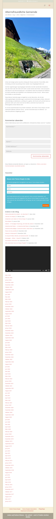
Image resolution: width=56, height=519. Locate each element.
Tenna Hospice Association (29, 509)
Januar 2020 (8, 434)
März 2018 (8, 482)
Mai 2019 (7, 453)
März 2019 (8, 458)
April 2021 (8, 398)
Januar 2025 (8, 304)
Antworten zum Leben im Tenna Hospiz (15, 219)
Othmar (9, 15)
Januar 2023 (8, 352)
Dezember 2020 (9, 407)
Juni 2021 (7, 393)
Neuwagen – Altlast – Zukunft (13, 238)
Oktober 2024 (8, 309)
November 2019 (9, 439)
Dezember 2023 (9, 330)
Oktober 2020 (8, 412)
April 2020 (8, 427)
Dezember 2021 (9, 383)
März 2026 (8, 275)
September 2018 (9, 470)
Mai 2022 (7, 371)
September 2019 (9, 443)
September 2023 (9, 337)
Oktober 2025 (8, 287)
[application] (28, 259)
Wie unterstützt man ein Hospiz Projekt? (15, 243)
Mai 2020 (7, 424)
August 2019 (8, 446)
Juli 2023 (7, 342)
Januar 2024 (8, 328)
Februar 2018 (8, 484)
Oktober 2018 (8, 467)
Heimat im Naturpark (10, 233)
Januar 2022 (8, 381)
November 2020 (9, 410)
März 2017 (8, 499)
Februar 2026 (8, 277)
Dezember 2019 (9, 436)
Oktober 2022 (8, 359)
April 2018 (8, 479)
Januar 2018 (8, 487)
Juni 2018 (7, 477)
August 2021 (8, 390)
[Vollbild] (48, 270)
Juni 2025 (7, 294)
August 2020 (8, 417)
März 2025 (8, 299)
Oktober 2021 (8, 386)
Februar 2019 (8, 460)
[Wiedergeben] (7, 270)
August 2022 (8, 364)
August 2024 (8, 313)
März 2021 (8, 400)
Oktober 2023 (8, 335)
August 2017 (8, 496)
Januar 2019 (8, 463)
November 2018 (9, 465)
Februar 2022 (8, 378)
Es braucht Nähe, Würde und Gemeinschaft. (16, 236)
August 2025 (8, 292)
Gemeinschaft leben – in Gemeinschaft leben (17, 226)
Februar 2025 (8, 301)
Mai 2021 (7, 395)
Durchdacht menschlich (11, 240)
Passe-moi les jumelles (11, 231)
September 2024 (9, 311)
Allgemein (23, 15)
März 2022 (8, 376)
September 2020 (9, 415)
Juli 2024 (7, 316)
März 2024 (8, 323)
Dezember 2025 (9, 282)
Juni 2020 (7, 422)
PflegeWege (42, 509)
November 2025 (9, 285)
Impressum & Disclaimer (27, 511)
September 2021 (9, 388)
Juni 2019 (7, 451)
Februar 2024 (8, 325)
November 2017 (9, 489)
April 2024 (8, 321)
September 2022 (9, 362)
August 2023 (8, 340)
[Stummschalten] (46, 270)
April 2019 (8, 455)
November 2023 (9, 333)
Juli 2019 (7, 448)
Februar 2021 (8, 403)
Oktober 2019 (8, 441)
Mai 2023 (7, 345)
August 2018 (8, 472)
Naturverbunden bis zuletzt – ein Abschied (16, 214)
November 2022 (9, 357)
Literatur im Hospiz (10, 216)
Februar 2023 (8, 350)
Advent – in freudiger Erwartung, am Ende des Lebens (19, 223)
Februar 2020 (8, 431)
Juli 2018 (7, 475)
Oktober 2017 (8, 492)
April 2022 (8, 374)
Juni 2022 (7, 369)
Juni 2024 (7, 318)
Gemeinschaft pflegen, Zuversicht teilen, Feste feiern (19, 228)
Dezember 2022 (9, 354)
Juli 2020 (7, 419)
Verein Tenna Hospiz (14, 509)
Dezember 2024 (9, 306)
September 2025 (9, 289)
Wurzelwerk (8, 221)
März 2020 (8, 429)
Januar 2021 (8, 405)
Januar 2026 (8, 280)
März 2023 (8, 347)
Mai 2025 (7, 297)
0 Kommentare (30, 15)
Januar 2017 (8, 501)
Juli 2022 (7, 366)
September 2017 (9, 494)
